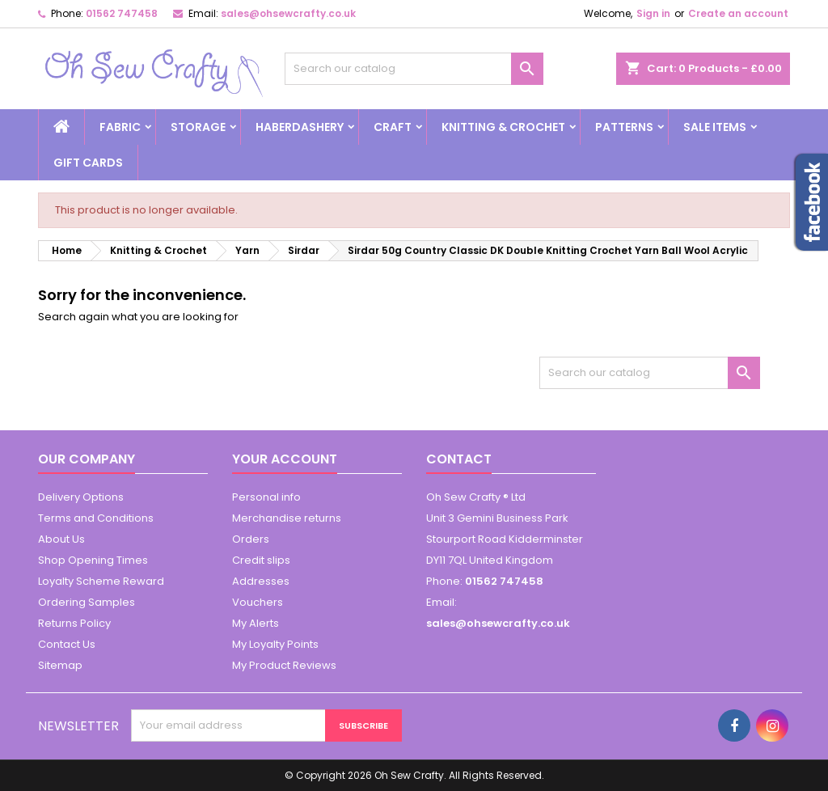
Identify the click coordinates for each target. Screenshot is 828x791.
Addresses (260, 581)
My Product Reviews (284, 665)
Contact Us (66, 644)
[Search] (414, 69)
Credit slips (261, 560)
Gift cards (88, 162)
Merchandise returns (286, 518)
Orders (250, 539)
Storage (198, 127)
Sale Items (714, 127)
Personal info (266, 497)
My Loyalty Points (275, 644)
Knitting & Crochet (503, 127)
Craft (393, 127)
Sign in (653, 13)
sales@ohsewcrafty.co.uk (288, 13)
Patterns (624, 127)
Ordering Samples (86, 602)
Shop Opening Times (93, 560)
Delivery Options (81, 497)
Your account (284, 459)
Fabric (120, 127)
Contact (459, 459)
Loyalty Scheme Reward (101, 581)
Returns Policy (74, 623)
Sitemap (60, 665)
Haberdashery (300, 127)
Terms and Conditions (96, 518)
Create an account (738, 13)
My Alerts (255, 623)
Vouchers (257, 602)
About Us (61, 539)
